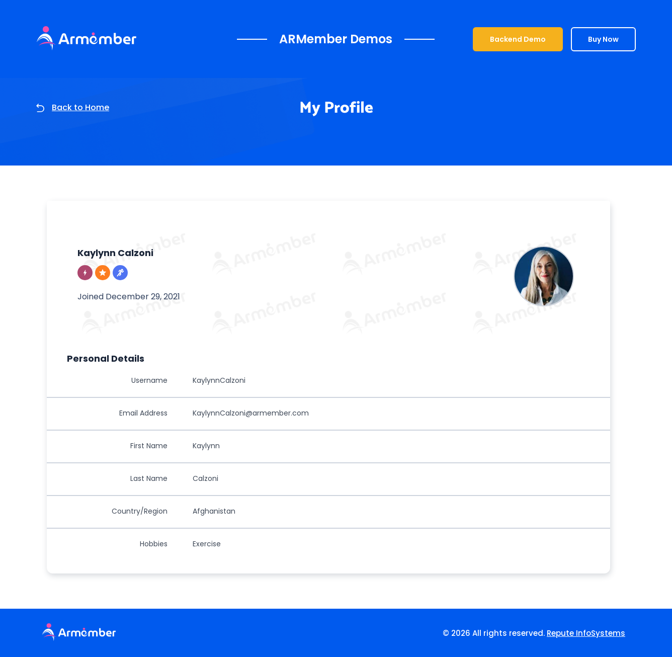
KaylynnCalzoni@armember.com (251, 413)
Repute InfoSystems (586, 633)
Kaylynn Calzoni (115, 253)
